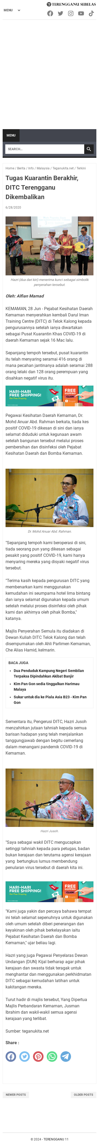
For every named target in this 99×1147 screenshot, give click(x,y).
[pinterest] (38, 1056)
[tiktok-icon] (91, 13)
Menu (11, 135)
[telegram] (65, 1056)
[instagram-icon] (71, 13)
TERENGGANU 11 (56, 1139)
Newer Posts (16, 1095)
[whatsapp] (52, 1056)
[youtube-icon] (81, 13)
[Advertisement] (49, 72)
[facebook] (11, 1056)
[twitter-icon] (60, 13)
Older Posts (83, 1095)
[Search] (44, 149)
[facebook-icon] (50, 13)
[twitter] (24, 1056)
